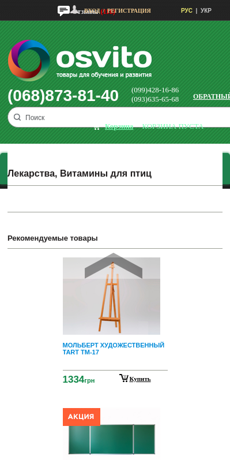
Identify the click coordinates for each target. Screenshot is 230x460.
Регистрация (129, 11)
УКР (206, 11)
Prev (113, 266)
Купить (140, 378)
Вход (92, 11)
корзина (119, 126)
